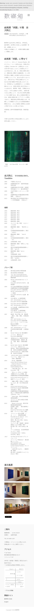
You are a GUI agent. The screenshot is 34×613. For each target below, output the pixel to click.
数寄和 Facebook (24, 610)
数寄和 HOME (8, 599)
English (6, 601)
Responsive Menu (29, 15)
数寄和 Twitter (27, 610)
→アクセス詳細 (8, 590)
